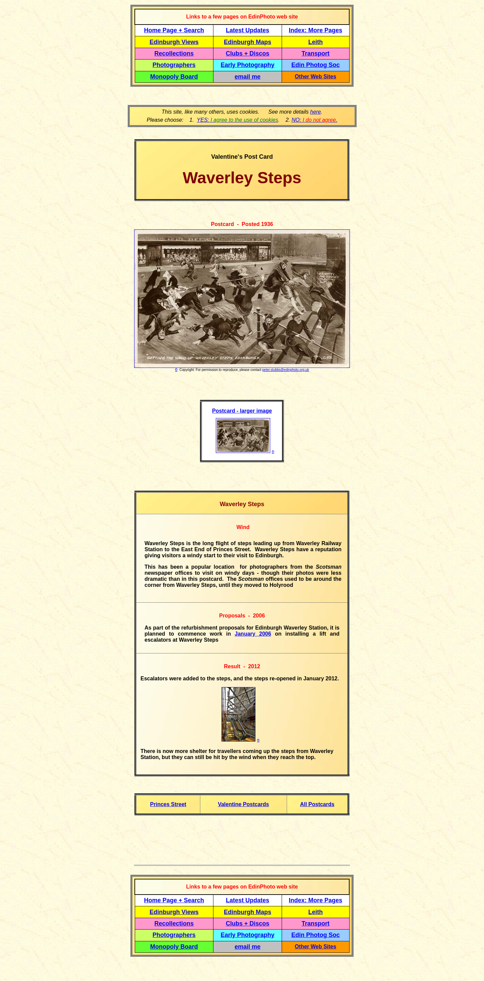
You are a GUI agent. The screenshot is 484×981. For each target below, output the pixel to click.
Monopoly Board (174, 76)
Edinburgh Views (174, 42)
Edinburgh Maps (247, 42)
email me (247, 76)
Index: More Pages (315, 30)
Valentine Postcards (243, 804)
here (315, 112)
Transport (315, 53)
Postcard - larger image (242, 411)
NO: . (314, 120)
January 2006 (253, 634)
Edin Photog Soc (315, 65)
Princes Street (168, 804)
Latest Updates (247, 30)
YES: (237, 120)
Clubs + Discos (248, 53)
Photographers (174, 65)
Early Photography (248, 65)
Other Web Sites (315, 76)
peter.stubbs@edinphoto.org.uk (285, 370)
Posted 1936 (257, 224)
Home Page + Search (174, 30)
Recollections (174, 53)
